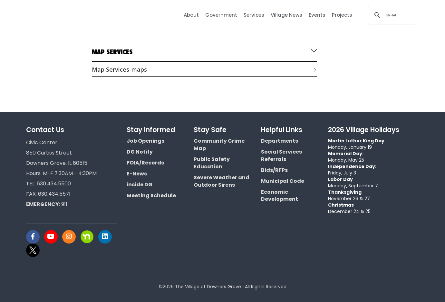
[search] (391, 15)
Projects (342, 15)
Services (254, 15)
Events (317, 15)
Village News (286, 15)
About (191, 15)
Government (221, 15)
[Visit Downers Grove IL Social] (35, 236)
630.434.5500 (54, 183)
